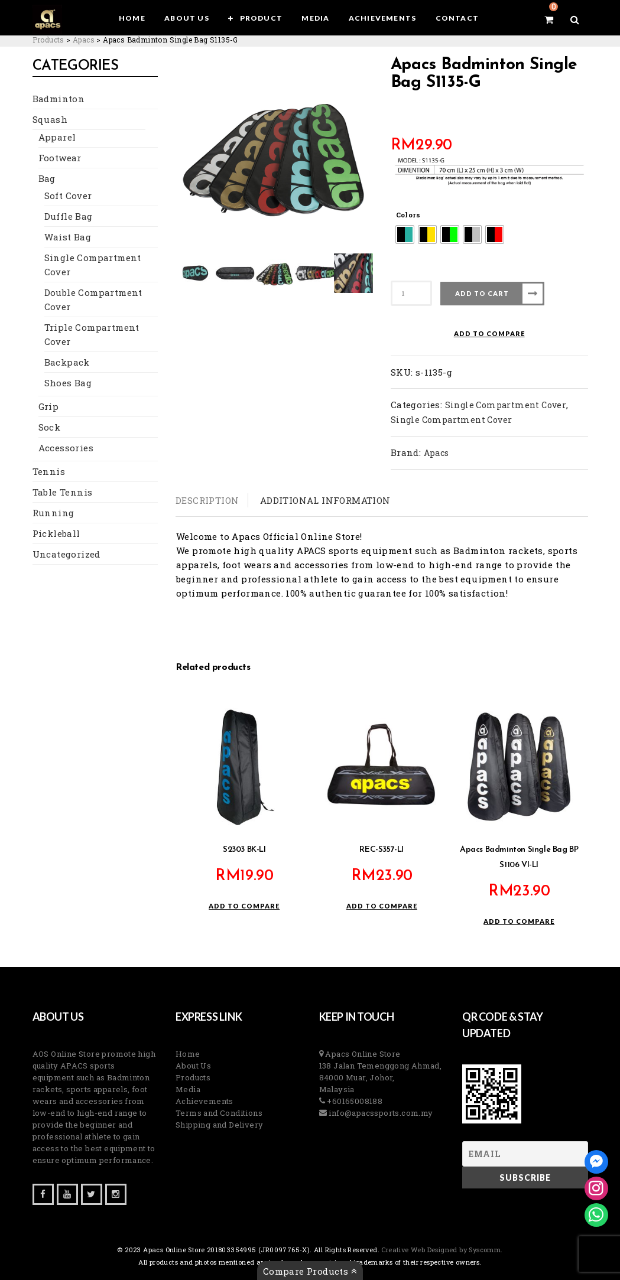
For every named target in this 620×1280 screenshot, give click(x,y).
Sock (49, 427)
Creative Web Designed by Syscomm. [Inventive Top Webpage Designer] (441, 1249)
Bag (47, 178)
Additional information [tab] (325, 500)
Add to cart (482, 293)
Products (193, 1077)
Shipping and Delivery (219, 1124)
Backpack (67, 362)
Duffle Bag (68, 216)
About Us (193, 1065)
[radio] (405, 234)
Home (188, 1053)
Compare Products (310, 1271)
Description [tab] (207, 500)
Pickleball (56, 533)
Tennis (49, 471)
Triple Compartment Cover (91, 334)
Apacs (436, 452)
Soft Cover (68, 195)
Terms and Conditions (219, 1113)
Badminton (59, 99)
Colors (408, 214)
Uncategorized (66, 554)
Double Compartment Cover (93, 299)
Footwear (60, 158)
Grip (48, 406)
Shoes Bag (68, 383)
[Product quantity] (411, 293)
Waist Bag (68, 237)
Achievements (204, 1101)
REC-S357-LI (381, 849)
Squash (50, 119)
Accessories (65, 448)
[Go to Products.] (48, 39)
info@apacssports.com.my (380, 1113)
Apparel (57, 137)
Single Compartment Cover (92, 265)
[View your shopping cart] (548, 19)
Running (53, 513)
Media (188, 1089)
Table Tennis (63, 492)
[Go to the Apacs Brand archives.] (84, 39)
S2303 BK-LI (244, 849)
